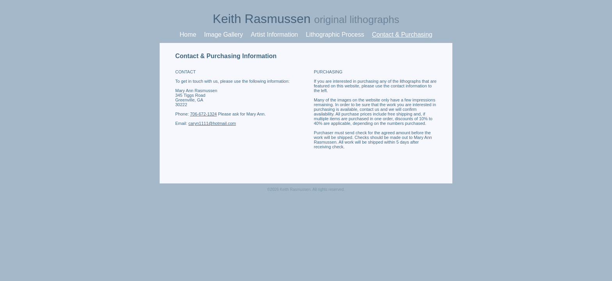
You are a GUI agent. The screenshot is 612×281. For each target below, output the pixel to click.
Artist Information (274, 34)
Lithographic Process (335, 34)
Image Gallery (223, 34)
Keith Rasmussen (306, 19)
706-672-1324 (203, 114)
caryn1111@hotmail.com (212, 123)
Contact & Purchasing (402, 34)
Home (188, 34)
